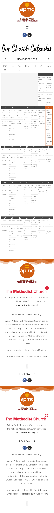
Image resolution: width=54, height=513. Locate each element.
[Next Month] (49, 59)
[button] (27, 27)
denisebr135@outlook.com (35, 493)
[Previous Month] (5, 59)
